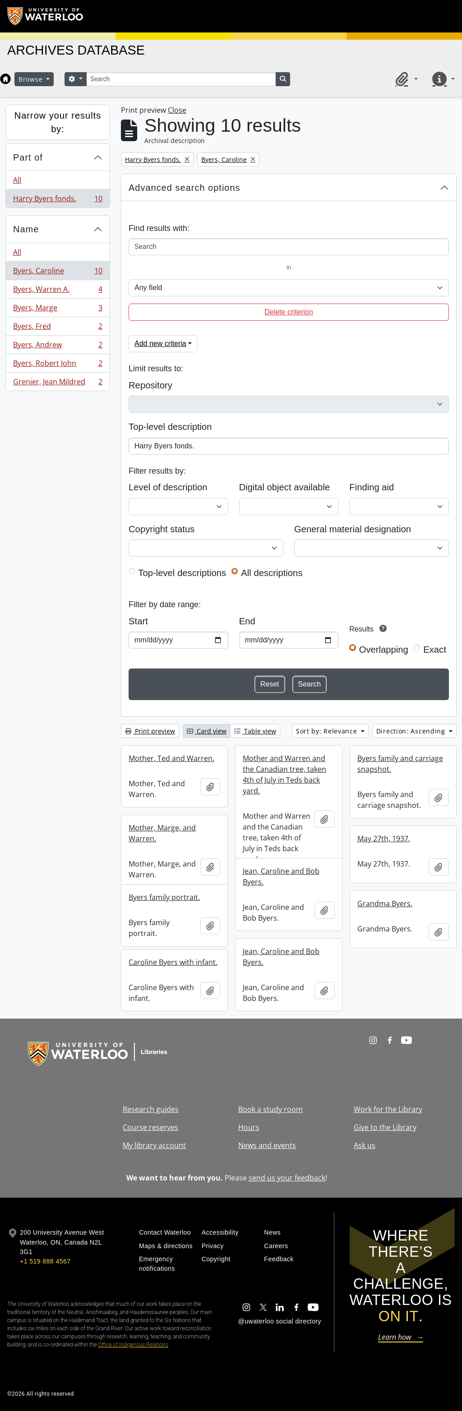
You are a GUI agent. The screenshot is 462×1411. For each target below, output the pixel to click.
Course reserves (150, 1127)
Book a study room (270, 1109)
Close (177, 110)
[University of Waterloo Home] (45, 16)
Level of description (168, 487)
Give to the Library (385, 1127)
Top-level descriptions (182, 573)
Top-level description (170, 427)
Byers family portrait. (164, 897)
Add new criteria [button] (160, 343)
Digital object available (284, 487)
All (17, 180)
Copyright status (161, 529)
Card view (206, 731)
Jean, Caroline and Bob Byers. (281, 876)
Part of (28, 157)
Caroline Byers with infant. (173, 962)
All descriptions (271, 573)
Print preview (150, 731)
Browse (31, 79)
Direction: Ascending (412, 731)
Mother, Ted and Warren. (171, 758)
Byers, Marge (57, 309)
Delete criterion (288, 312)
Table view (255, 731)
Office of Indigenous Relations (133, 1345)
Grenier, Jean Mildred (57, 383)
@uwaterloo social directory (279, 1321)
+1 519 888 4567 (45, 1261)
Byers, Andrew (57, 346)
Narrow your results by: (57, 122)
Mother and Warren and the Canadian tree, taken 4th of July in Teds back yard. (284, 774)
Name (26, 229)
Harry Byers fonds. (57, 200)
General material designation (352, 529)
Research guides (151, 1109)
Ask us (364, 1145)
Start (138, 621)
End (247, 621)
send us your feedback (287, 1178)
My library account (154, 1145)
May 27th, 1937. (383, 839)
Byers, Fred (57, 328)
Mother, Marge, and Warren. (162, 833)
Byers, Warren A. (57, 291)
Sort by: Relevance (327, 731)
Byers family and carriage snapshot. (400, 763)
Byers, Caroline (57, 272)
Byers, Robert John (57, 365)
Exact (434, 650)
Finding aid (371, 487)
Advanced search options (184, 188)
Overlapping (383, 650)
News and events (267, 1145)
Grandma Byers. (384, 903)
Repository (150, 385)
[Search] (181, 79)
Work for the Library (388, 1109)
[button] (405, 79)
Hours (248, 1127)
